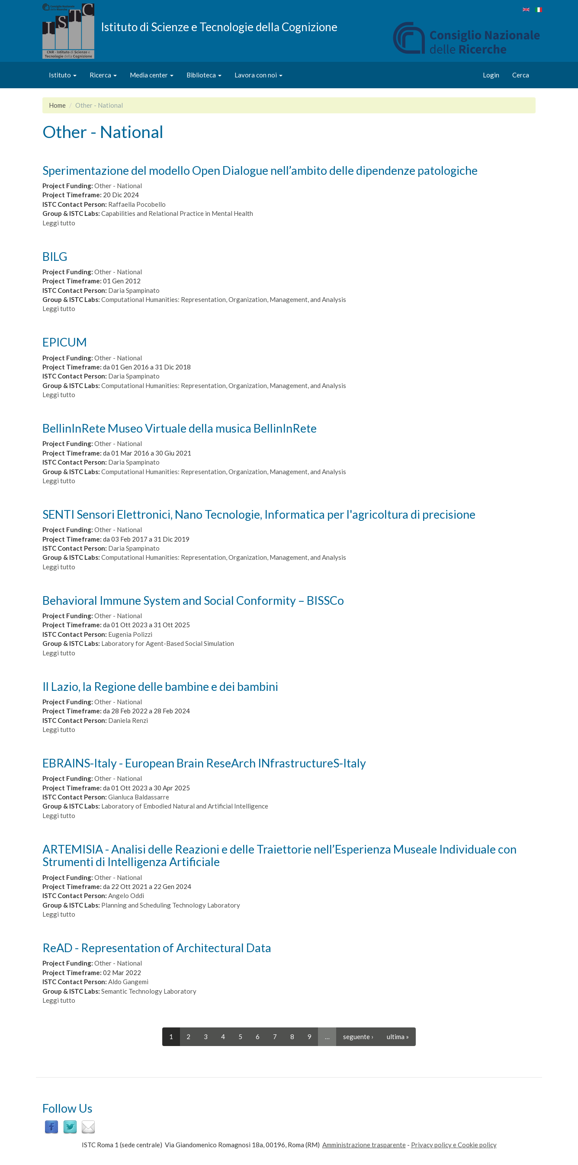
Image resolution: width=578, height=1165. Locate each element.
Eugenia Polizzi (130, 634)
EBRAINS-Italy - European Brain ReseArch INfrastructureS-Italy (204, 763)
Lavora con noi (258, 75)
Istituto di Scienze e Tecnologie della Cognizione (219, 26)
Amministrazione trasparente (364, 1145)
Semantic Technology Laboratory (148, 991)
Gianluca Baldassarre (138, 797)
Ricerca (103, 75)
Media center (151, 75)
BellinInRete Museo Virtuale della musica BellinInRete (179, 428)
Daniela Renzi (128, 720)
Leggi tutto (58, 223)
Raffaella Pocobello (137, 204)
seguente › (358, 1036)
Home (57, 105)
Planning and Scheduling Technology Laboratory (170, 905)
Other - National (118, 185)
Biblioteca (204, 75)
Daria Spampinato (134, 290)
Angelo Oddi (126, 895)
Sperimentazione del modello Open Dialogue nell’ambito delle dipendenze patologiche (260, 170)
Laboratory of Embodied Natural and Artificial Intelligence (184, 806)
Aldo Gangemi (128, 981)
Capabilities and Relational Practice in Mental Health (177, 213)
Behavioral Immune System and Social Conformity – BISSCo (193, 600)
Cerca (520, 75)
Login (491, 75)
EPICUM (64, 342)
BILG (54, 256)
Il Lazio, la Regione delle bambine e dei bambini (160, 686)
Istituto (63, 75)
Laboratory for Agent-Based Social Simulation (167, 643)
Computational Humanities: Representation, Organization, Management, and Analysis (223, 299)
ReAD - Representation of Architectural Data (156, 947)
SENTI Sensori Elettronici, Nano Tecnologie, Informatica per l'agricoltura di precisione (258, 514)
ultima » (398, 1036)
